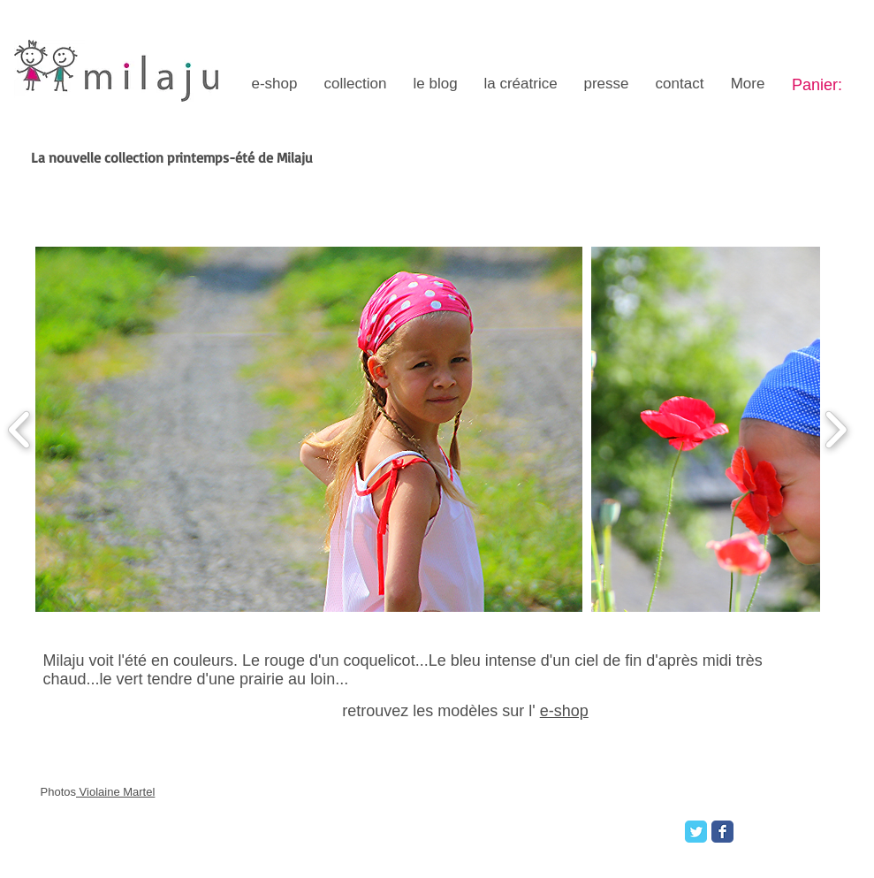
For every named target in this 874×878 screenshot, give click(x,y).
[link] (829, 84)
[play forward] (835, 429)
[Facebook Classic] (722, 832)
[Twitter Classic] (696, 832)
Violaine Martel (115, 791)
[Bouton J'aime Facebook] (772, 829)
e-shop (564, 711)
